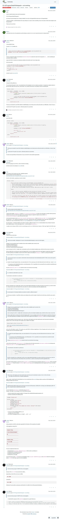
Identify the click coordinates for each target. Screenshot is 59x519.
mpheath (7, 40)
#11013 (11, 46)
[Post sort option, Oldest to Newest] (49, 7)
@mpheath (11, 79)
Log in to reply (53, 7)
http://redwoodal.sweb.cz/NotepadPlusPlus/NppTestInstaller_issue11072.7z (21, 210)
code (35, 379)
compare (26, 220)
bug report (15, 73)
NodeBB (28, 513)
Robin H (7, 10)
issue (20, 165)
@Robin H (12, 40)
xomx (7, 79)
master (34, 220)
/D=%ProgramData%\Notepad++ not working (20, 145)
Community (10, 1)
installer (40, 220)
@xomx (10, 114)
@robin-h (8, 42)
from (54, 262)
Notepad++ (33, 512)
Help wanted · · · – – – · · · (7, 7)
